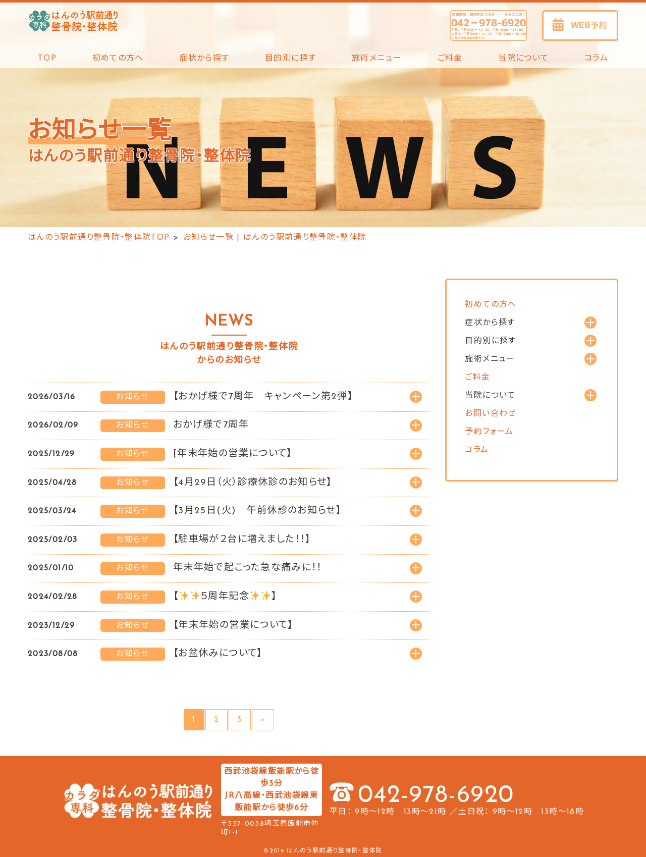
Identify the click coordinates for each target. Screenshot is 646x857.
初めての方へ (118, 59)
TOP (47, 59)
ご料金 (450, 59)
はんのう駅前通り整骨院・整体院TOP (99, 238)
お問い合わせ (490, 414)
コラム (596, 59)
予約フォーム (489, 432)
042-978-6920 (436, 796)
